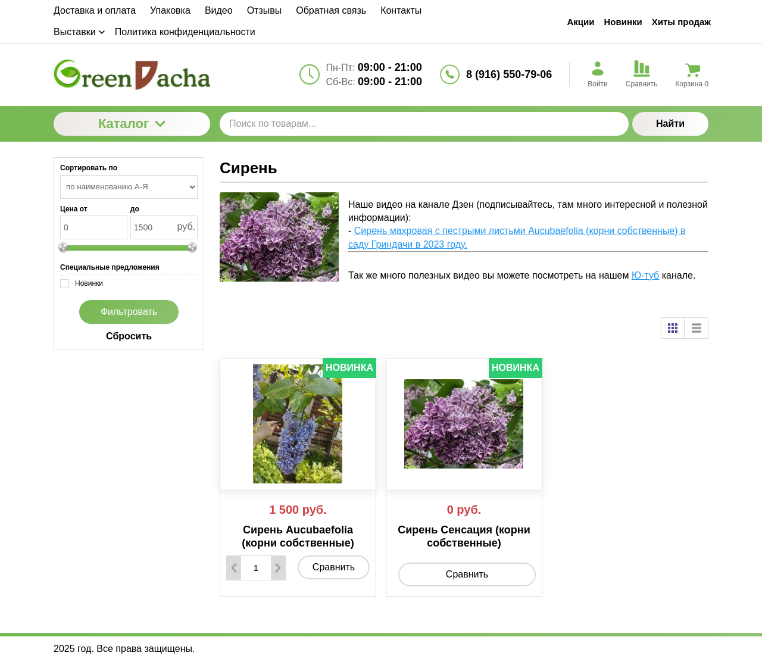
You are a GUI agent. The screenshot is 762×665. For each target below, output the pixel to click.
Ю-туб (645, 275)
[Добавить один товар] (278, 568)
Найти (670, 123)
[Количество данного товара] (256, 568)
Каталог (131, 123)
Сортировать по (88, 168)
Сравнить (334, 567)
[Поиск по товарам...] (424, 124)
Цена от (74, 209)
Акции (581, 22)
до (134, 209)
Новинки (623, 22)
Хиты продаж (681, 22)
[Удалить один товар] (234, 568)
